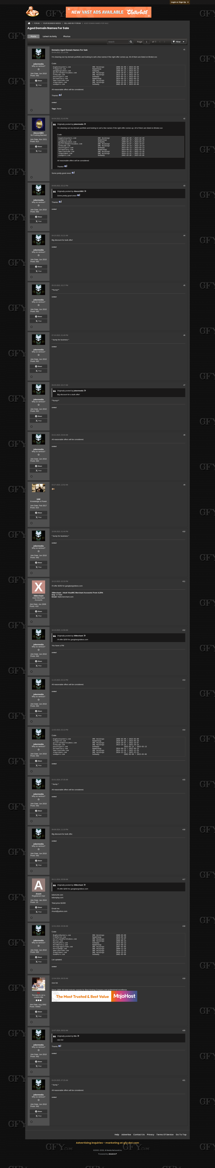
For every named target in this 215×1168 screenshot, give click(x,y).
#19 (184, 978)
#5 (184, 285)
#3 (184, 186)
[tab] (33, 36)
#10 (184, 532)
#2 (184, 119)
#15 (184, 780)
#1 (184, 50)
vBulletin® (112, 1154)
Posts (33, 36)
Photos (66, 36)
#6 (184, 335)
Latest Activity (50, 36)
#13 (184, 680)
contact (54, 102)
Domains (56, 50)
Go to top (181, 1134)
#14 (184, 730)
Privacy (150, 1134)
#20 (184, 1030)
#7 (184, 385)
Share (38, 81)
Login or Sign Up (180, 2)
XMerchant (56, 593)
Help (117, 1134)
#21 (184, 1080)
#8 (184, 435)
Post (38, 85)
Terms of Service (164, 1134)
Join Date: (34, 73)
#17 (184, 879)
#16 (184, 830)
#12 (184, 630)
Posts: (33, 76)
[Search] (120, 41)
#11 (184, 581)
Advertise (126, 1134)
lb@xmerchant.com (65, 597)
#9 (184, 485)
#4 (184, 236)
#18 (184, 926)
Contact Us (139, 1134)
